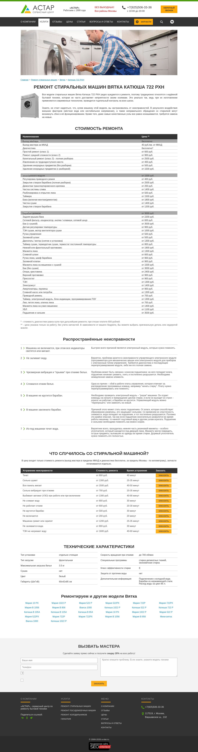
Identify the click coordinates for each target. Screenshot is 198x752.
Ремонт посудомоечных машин (78, 710)
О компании (28, 21)
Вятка (62, 79)
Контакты (123, 21)
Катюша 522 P (139, 607)
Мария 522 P (85, 603)
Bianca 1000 (85, 607)
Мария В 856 (58, 607)
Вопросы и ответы (101, 21)
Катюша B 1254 (59, 612)
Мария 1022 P (59, 603)
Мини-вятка (166, 616)
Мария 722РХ (166, 603)
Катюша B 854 (85, 612)
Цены (69, 21)
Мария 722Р (139, 603)
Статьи (81, 21)
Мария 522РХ (112, 603)
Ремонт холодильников (74, 714)
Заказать (164, 474)
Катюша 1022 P (112, 607)
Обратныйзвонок (169, 9)
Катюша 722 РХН (76, 79)
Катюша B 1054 (32, 612)
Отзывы (57, 21)
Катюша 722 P (166, 607)
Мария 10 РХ (31, 603)
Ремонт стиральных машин (44, 79)
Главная (24, 79)
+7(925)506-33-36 (139, 7)
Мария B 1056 (32, 607)
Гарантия (66, 718)
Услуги (44, 21)
